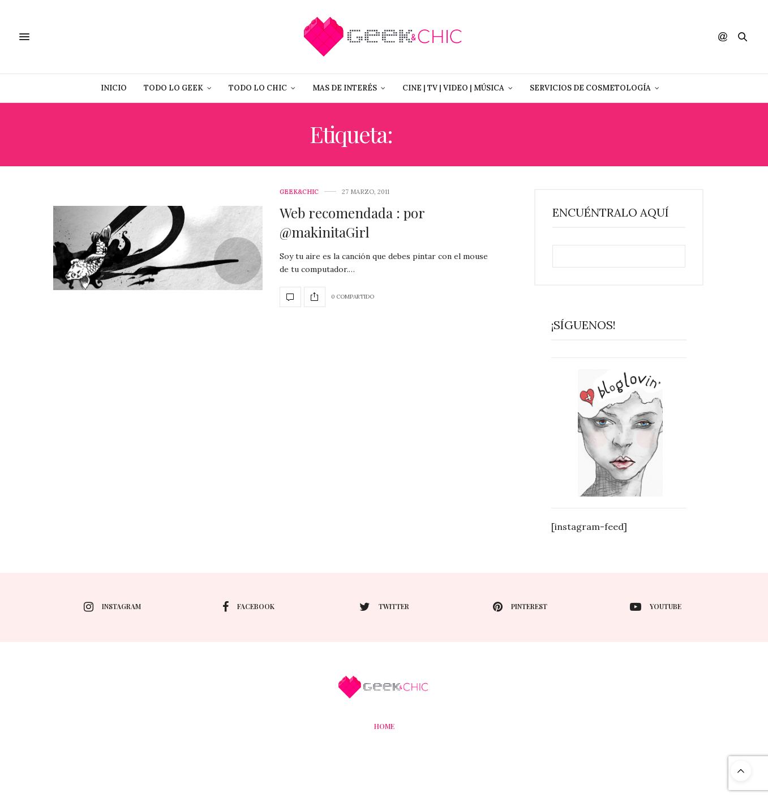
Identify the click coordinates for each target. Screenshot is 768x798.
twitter (384, 606)
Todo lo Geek (173, 88)
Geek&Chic (299, 192)
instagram (112, 606)
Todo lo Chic (258, 88)
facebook (248, 606)
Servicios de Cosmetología (590, 88)
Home (384, 726)
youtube (655, 606)
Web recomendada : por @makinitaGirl (352, 222)
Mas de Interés (344, 88)
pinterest (520, 606)
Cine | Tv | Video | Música (453, 88)
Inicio (114, 88)
